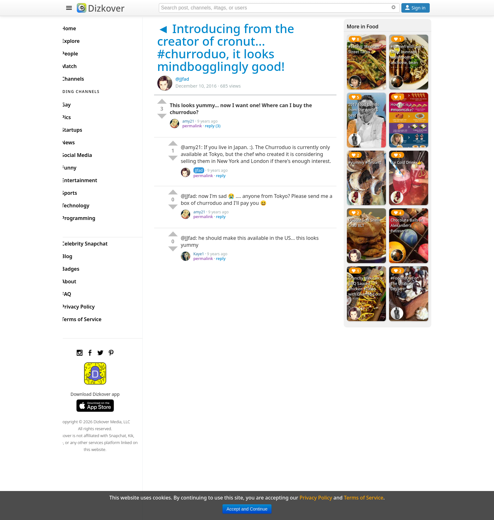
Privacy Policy (88, 305)
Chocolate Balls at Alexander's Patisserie (408, 219)
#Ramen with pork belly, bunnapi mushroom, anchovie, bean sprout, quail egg (409, 57)
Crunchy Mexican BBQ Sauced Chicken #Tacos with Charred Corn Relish (367, 280)
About (79, 279)
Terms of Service (91, 317)
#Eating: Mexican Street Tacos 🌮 (366, 49)
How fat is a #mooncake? (403, 105)
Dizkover (100, 8)
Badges (80, 267)
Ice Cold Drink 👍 (407, 158)
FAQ (76, 292)
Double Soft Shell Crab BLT (366, 216)
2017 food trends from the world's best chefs (366, 108)
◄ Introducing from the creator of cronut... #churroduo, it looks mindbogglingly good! (235, 47)
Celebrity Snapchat (95, 242)
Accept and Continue (247, 508)
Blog (77, 254)
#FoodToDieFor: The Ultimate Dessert (406, 275)
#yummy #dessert (367, 158)
